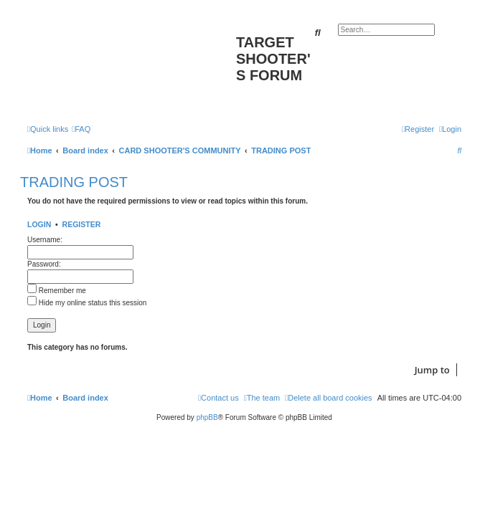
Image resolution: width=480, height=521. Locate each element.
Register (81, 224)
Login (39, 224)
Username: (44, 240)
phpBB (207, 417)
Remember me (56, 291)
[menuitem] (81, 129)
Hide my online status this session (86, 303)
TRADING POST (74, 182)
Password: (44, 264)
